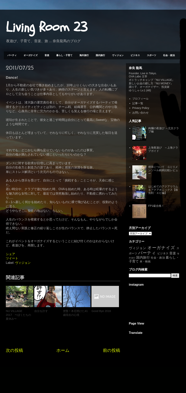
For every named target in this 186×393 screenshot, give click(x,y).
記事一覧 (137, 103)
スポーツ (151, 55)
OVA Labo (135, 76)
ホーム (63, 350)
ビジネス (135, 55)
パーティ (12, 55)
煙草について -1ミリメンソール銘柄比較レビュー (163, 170)
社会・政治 (169, 55)
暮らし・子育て (64, 55)
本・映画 (145, 261)
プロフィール (140, 98)
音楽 (47, 55)
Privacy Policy (140, 107)
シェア (10, 254)
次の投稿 (14, 350)
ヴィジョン (118, 55)
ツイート (12, 258)
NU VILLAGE (164, 79)
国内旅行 (100, 55)
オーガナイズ (31, 55)
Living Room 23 (46, 27)
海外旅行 (84, 55)
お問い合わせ (140, 112)
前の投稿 (111, 350)
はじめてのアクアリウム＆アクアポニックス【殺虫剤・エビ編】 (163, 190)
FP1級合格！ (156, 205)
